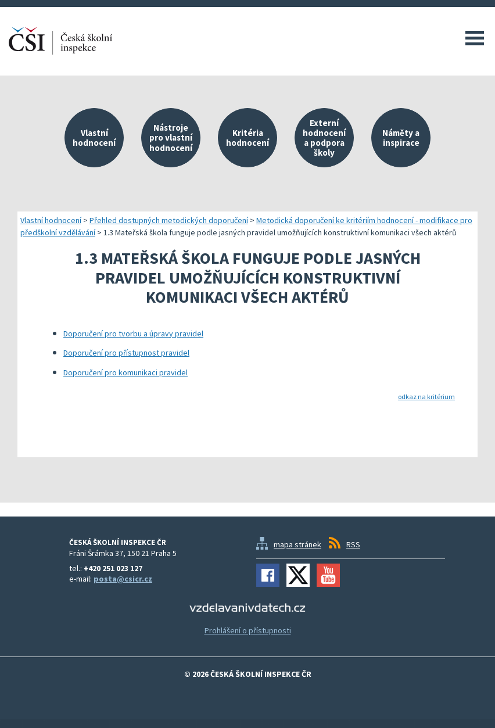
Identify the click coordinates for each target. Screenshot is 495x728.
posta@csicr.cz (123, 578)
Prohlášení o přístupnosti (248, 630)
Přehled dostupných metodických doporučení (168, 220)
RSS (353, 544)
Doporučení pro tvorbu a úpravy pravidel (133, 333)
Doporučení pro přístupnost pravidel (126, 352)
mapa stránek (297, 544)
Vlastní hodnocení (50, 220)
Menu (474, 38)
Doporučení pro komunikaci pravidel (125, 372)
